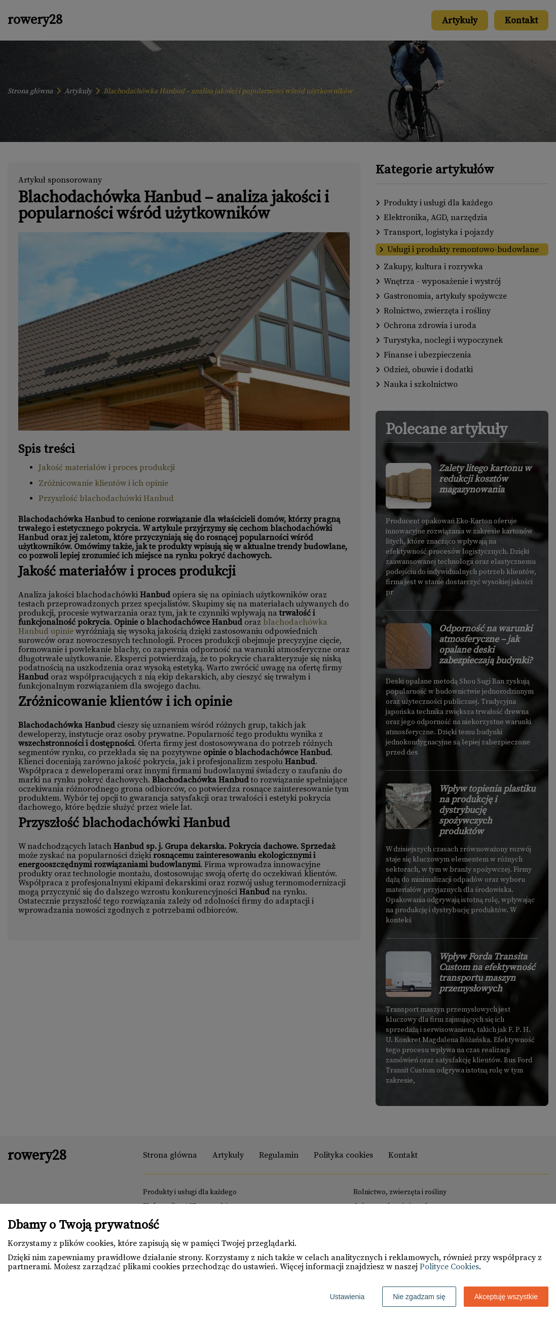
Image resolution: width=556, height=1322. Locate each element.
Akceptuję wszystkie (506, 1297)
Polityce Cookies (449, 1267)
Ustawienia (347, 1297)
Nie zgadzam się (419, 1297)
